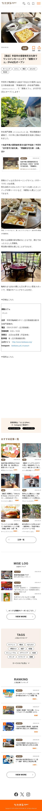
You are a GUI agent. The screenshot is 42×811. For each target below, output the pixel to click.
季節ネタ (14, 649)
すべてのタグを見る (21, 663)
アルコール (25, 501)
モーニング (4, 531)
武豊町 (17, 500)
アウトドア (24, 653)
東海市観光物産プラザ (21, 575)
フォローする (29, 428)
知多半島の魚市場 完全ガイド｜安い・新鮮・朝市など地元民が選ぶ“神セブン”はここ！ (27, 761)
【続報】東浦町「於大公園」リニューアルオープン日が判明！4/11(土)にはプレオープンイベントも (27, 712)
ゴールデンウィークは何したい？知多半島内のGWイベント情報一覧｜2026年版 (27, 695)
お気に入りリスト (33, 3)
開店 (27, 470)
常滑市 (36, 732)
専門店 (3, 470)
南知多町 (37, 470)
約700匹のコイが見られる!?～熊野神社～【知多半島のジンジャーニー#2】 (31, 526)
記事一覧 (21, 540)
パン (9, 531)
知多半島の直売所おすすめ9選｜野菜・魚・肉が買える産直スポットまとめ (10, 465)
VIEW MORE (21, 617)
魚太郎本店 (17, 586)
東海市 (15, 531)
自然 (34, 653)
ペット (33, 470)
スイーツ (12, 531)
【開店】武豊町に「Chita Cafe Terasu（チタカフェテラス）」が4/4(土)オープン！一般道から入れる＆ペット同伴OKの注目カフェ (10, 498)
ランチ (3, 501)
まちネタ (12, 470)
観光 (21, 645)
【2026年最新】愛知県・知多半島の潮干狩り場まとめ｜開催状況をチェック (27, 728)
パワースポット (26, 531)
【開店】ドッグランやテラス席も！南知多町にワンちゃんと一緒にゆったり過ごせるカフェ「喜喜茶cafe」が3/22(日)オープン (31, 467)
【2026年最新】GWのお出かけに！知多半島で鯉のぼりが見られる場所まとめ (27, 745)
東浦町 (36, 500)
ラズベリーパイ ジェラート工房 (24, 597)
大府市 (15, 470)
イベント (12, 645)
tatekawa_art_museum (20, 346)
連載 (31, 657)
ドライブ (7, 470)
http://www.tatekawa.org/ (22, 342)
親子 (22, 649)
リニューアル (11, 653)
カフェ (24, 470)
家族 (30, 470)
